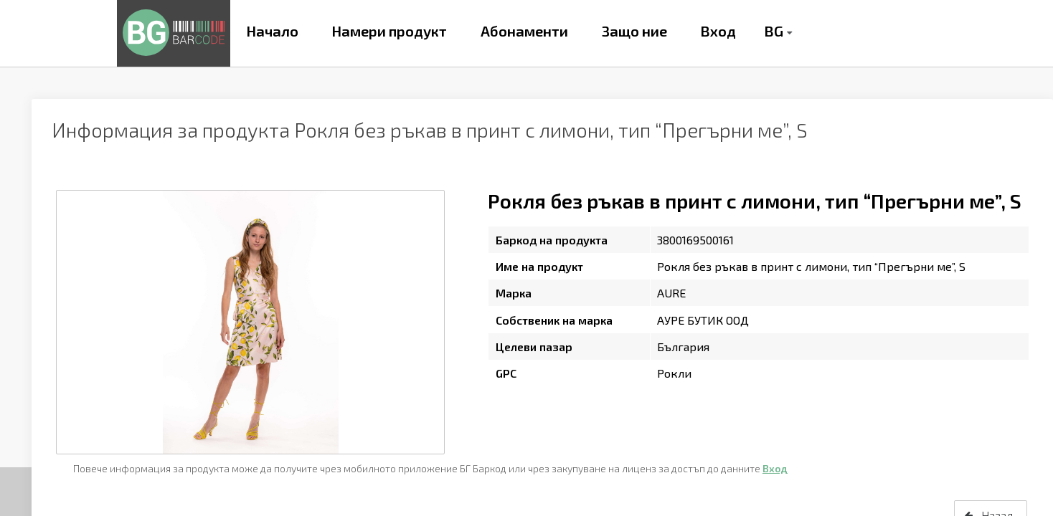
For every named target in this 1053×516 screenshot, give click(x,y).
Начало (272, 30)
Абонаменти (524, 30)
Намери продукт (389, 30)
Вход (718, 30)
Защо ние (634, 30)
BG (773, 30)
